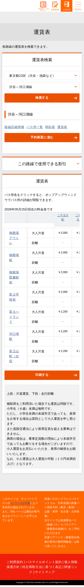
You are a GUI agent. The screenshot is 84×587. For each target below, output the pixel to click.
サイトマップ (45, 572)
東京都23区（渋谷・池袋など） (32, 75)
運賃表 (62, 127)
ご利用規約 (14, 562)
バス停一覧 (34, 127)
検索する (42, 97)
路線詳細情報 (14, 127)
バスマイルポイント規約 (44, 562)
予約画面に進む (42, 137)
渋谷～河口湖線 (20, 87)
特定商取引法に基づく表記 (42, 567)
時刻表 (50, 127)
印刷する (42, 375)
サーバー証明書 (20, 503)
